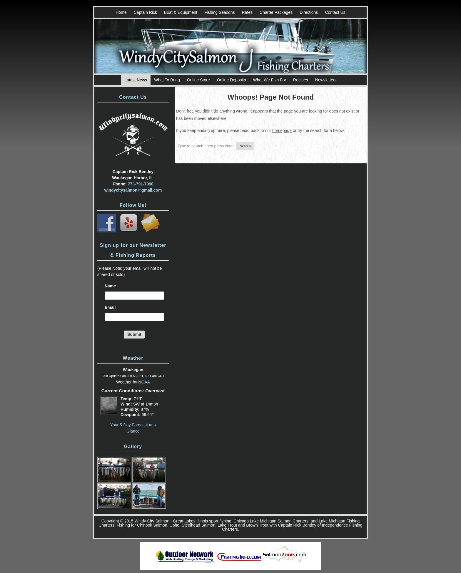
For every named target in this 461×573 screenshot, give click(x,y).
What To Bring (167, 80)
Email (111, 307)
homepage (282, 130)
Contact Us (335, 12)
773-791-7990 (140, 184)
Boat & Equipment (180, 12)
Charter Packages (276, 12)
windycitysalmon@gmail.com (133, 190)
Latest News (135, 80)
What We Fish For (269, 80)
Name (112, 286)
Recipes (300, 80)
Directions (309, 12)
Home (121, 12)
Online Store (198, 80)
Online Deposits (231, 80)
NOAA (144, 382)
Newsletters (326, 80)
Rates (247, 12)
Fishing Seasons (219, 12)
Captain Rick (145, 12)
